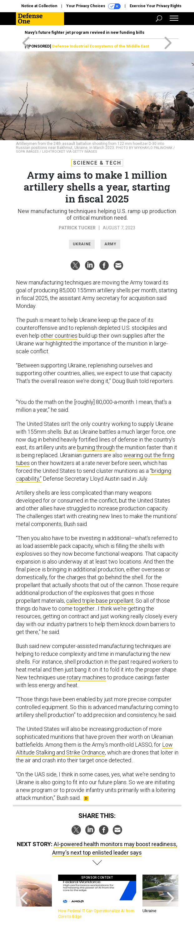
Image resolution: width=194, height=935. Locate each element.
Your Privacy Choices (93, 6)
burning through (96, 447)
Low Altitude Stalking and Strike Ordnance (94, 748)
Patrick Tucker (77, 227)
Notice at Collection (39, 6)
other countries (59, 335)
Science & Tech (97, 163)
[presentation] (24, 897)
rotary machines (86, 677)
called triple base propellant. (100, 600)
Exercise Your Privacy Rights (156, 6)
